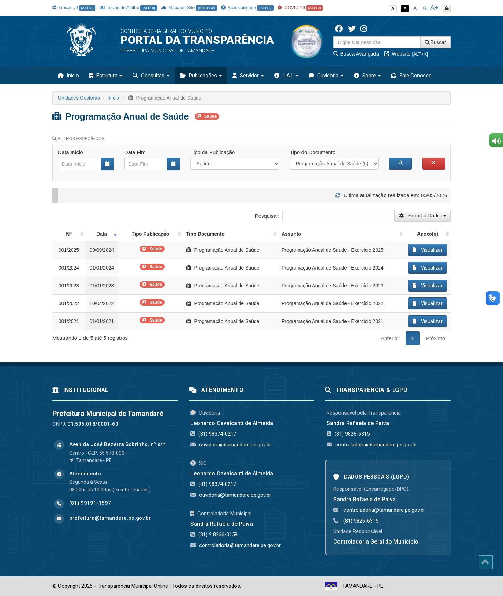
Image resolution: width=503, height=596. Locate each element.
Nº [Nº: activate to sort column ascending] (68, 234)
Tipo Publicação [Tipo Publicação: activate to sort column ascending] (150, 234)
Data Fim (135, 152)
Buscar (435, 42)
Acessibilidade (247, 7)
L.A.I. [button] (286, 75)
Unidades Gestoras (79, 98)
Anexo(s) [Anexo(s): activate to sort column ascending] (427, 234)
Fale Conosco (411, 75)
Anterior (390, 338)
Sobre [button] (367, 75)
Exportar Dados (422, 215)
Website (406, 54)
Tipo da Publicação (212, 152)
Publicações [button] (201, 75)
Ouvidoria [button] (326, 75)
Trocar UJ (73, 7)
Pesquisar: (321, 216)
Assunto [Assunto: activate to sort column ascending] (291, 234)
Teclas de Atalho (128, 7)
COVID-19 (300, 7)
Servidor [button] (248, 75)
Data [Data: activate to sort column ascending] (101, 234)
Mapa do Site (189, 7)
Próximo (435, 338)
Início (68, 75)
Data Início (70, 152)
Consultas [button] (151, 75)
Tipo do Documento (312, 152)
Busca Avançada (356, 54)
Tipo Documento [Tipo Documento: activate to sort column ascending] (205, 234)
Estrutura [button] (105, 75)
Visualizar (428, 250)
